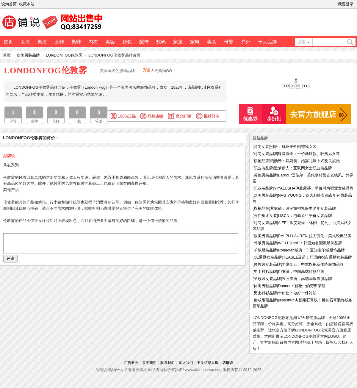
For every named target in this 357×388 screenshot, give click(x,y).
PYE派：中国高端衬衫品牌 (301, 271)
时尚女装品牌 (265, 153)
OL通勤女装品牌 (268, 257)
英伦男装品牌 (265, 175)
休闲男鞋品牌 (265, 286)
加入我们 (186, 363)
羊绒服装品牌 (265, 250)
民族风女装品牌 (267, 264)
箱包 (127, 41)
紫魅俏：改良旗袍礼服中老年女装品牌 (303, 208)
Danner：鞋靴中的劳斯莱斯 (301, 286)
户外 (245, 41)
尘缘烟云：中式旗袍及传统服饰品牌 (313, 264)
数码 (161, 41)
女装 (25, 41)
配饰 (144, 41)
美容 (110, 41)
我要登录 (345, 4)
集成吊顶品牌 (265, 300)
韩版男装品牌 (265, 243)
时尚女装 (261, 146)
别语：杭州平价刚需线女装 (293, 146)
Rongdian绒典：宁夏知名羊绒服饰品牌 (311, 250)
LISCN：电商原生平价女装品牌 (305, 215)
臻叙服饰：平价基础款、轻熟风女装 (309, 153)
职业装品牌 (263, 168)
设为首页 (9, 4)
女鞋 (59, 41)
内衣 (93, 41)
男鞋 (76, 41)
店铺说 (227, 363)
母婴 (229, 41)
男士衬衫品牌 (265, 271)
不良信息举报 (207, 363)
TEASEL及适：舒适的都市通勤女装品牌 (317, 257)
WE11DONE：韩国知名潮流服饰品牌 (310, 243)
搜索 (301, 42)
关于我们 (149, 363)
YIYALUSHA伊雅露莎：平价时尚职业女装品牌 (313, 188)
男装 (42, 41)
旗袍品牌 (261, 161)
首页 (8, 41)
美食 (212, 41)
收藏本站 (27, 4)
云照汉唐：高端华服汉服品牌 (307, 278)
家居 (178, 41)
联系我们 (167, 363)
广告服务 (131, 363)
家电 (195, 41)
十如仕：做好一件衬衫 (297, 293)
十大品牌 (267, 41)
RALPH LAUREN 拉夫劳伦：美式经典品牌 (314, 236)
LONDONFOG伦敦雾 (64, 55)
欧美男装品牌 (28, 55)
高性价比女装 (265, 215)
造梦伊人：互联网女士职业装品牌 (303, 168)
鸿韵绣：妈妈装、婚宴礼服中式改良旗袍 (305, 161)
